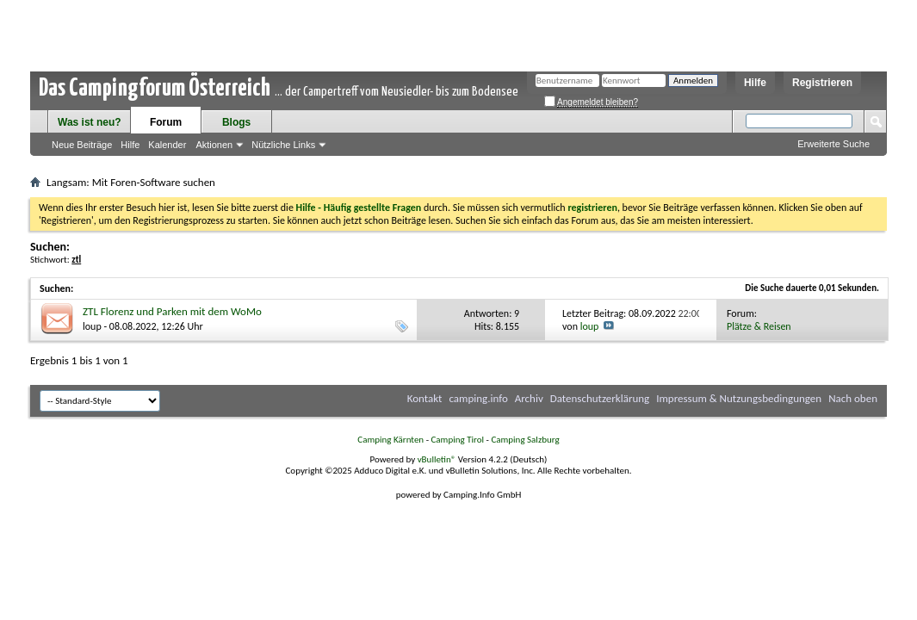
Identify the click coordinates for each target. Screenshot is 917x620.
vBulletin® (437, 459)
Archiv (529, 398)
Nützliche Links (283, 145)
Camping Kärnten (390, 439)
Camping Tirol (457, 439)
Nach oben (852, 398)
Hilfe (755, 83)
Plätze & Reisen (759, 326)
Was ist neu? (89, 122)
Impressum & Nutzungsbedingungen (738, 398)
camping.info (478, 398)
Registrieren (822, 83)
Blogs (236, 122)
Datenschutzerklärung (600, 398)
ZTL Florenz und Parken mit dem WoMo (172, 311)
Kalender (167, 145)
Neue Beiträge (82, 145)
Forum (166, 122)
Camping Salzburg (525, 439)
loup (92, 326)
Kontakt (425, 398)
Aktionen (213, 145)
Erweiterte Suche (833, 144)
